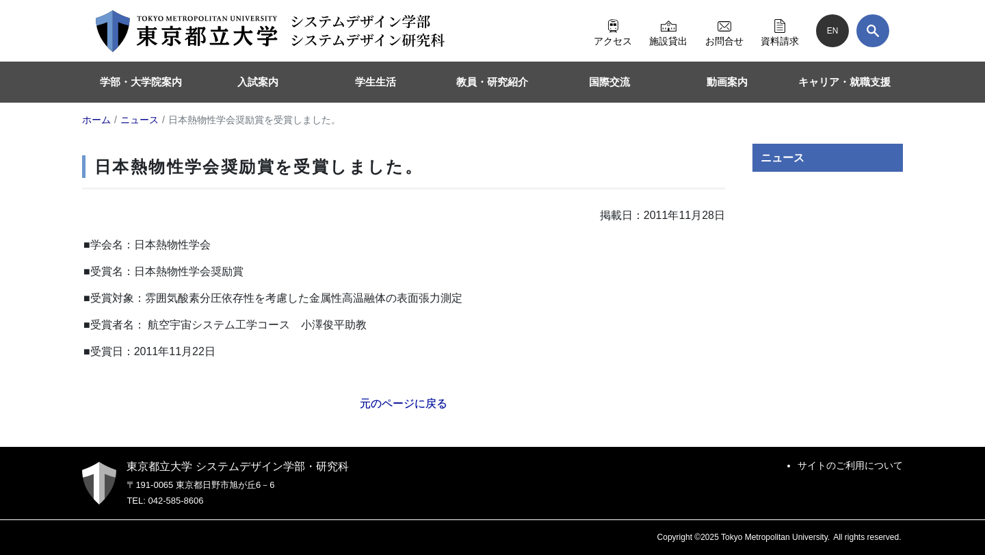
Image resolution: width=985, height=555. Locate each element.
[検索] (872, 30)
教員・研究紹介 (492, 82)
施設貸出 (668, 31)
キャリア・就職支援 (844, 82)
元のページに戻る (403, 403)
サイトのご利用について (850, 465)
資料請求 (780, 31)
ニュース (782, 158)
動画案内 (727, 82)
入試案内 (257, 82)
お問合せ (724, 31)
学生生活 (375, 82)
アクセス (613, 31)
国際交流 (609, 82)
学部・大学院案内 (141, 82)
